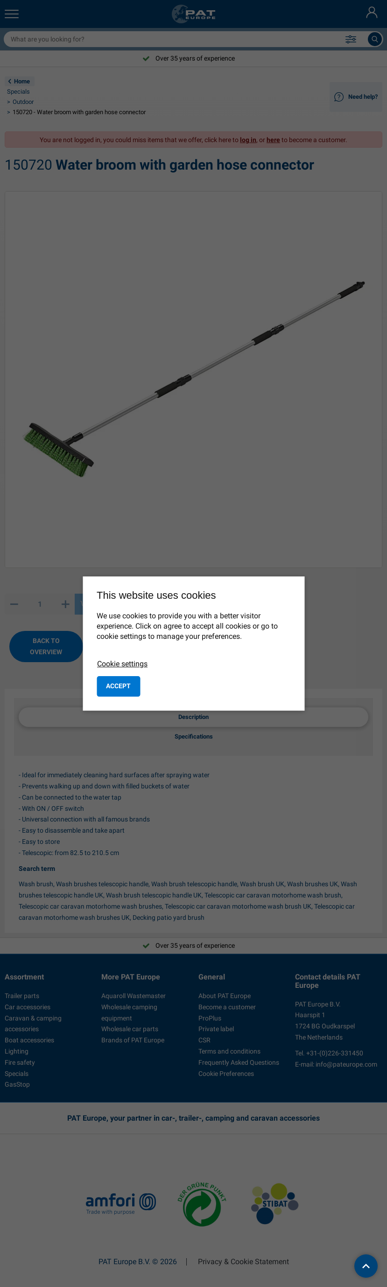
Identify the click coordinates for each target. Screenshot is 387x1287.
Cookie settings (122, 663)
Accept (118, 686)
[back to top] (366, 1266)
